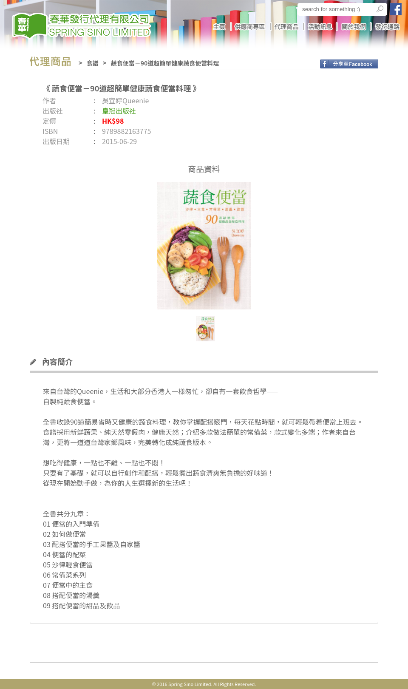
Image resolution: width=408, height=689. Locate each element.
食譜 (93, 63)
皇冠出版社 (119, 110)
